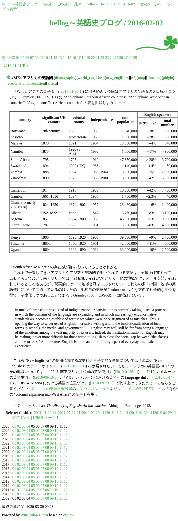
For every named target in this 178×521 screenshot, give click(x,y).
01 (4, 58)
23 (107, 58)
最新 (78, 4)
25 (116, 58)
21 (97, 58)
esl (133, 78)
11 (50, 58)
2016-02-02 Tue (16, 66)
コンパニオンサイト (93, 389)
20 (93, 58)
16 (74, 58)
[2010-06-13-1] (45, 377)
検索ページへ (150, 4)
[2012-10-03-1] (74, 366)
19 (88, 58)
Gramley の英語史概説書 (52, 389)
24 (111, 58)
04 (18, 58)
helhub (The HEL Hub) (103, 4)
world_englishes (90, 78)
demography (65, 78)
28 (130, 58)
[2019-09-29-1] (92, 413)
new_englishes (117, 78)
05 (22, 58)
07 (32, 58)
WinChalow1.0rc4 (34, 515)
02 (8, 58)
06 (27, 58)
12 (55, 58)
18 (83, 58)
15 (69, 58)
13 (60, 58)
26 (121, 58)
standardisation (32, 83)
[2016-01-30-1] (71, 91)
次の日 (64, 4)
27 (126, 58)
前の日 (48, 4)
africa (52, 83)
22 (102, 58)
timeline (153, 78)
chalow (68, 515)
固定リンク (21, 418)
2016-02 (128, 4)
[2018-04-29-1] (164, 413)
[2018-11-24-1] (116, 413)
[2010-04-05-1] (126, 372)
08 (37, 58)
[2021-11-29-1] (44, 413)
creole (12, 83)
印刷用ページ (44, 418)
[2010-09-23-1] (101, 383)
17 (79, 58)
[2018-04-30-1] (140, 413)
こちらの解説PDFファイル (143, 389)
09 (41, 58)
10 (46, 58)
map (141, 78)
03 (13, 58)
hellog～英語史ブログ (20, 4)
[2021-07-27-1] (68, 413)
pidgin (168, 78)
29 (135, 58)
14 (64, 58)
